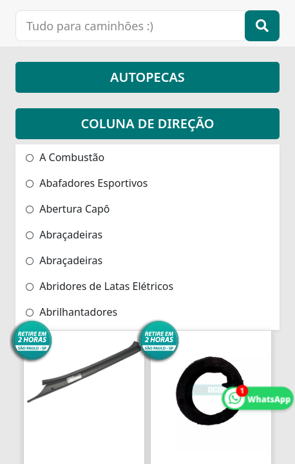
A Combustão (65, 157)
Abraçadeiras (64, 234)
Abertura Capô (68, 209)
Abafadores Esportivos (87, 183)
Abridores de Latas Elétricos (99, 286)
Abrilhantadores (71, 312)
